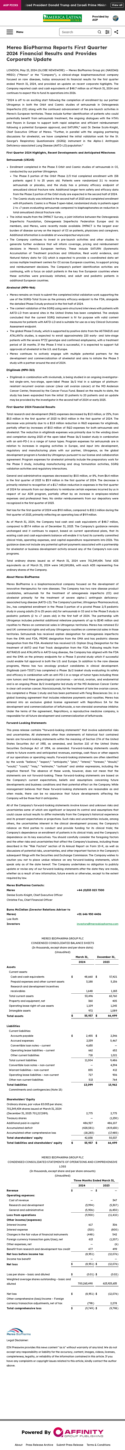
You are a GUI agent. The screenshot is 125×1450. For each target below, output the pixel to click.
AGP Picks (10, 5)
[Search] (77, 32)
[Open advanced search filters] (107, 32)
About (18, 1444)
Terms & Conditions (98, 1444)
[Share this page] (116, 32)
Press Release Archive (39, 1444)
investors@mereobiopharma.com (97, 923)
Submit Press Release (69, 1444)
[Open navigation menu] (15, 32)
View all (117, 5)
